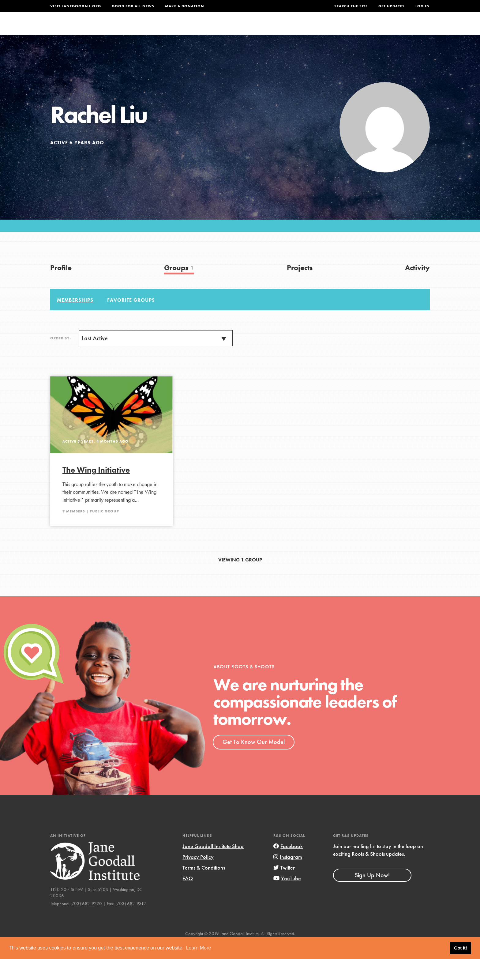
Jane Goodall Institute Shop (213, 862)
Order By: (60, 354)
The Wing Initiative (96, 486)
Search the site (351, 6)
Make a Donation (184, 6)
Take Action (409, 29)
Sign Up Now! (372, 891)
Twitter (284, 884)
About (159, 29)
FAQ (187, 894)
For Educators (244, 29)
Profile (61, 284)
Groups (368, 29)
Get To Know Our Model (254, 758)
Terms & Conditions (203, 884)
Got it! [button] (460, 948)
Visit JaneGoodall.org (75, 6)
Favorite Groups (131, 316)
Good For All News (133, 6)
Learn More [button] (198, 947)
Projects (333, 29)
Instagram (287, 873)
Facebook (288, 862)
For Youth (195, 29)
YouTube (287, 894)
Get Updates (391, 6)
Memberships (75, 316)
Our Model (293, 29)
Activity (417, 284)
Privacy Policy (198, 873)
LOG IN (422, 6)
